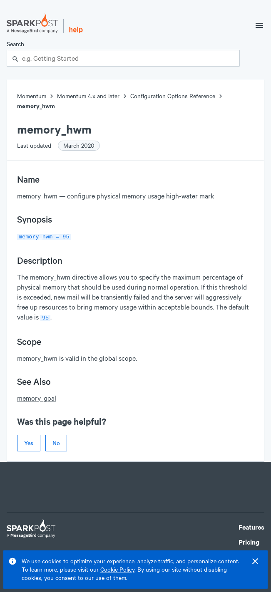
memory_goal (36, 396)
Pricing (249, 540)
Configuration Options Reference (172, 96)
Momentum (31, 96)
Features (251, 525)
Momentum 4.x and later (88, 96)
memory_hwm (36, 106)
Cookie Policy (117, 569)
